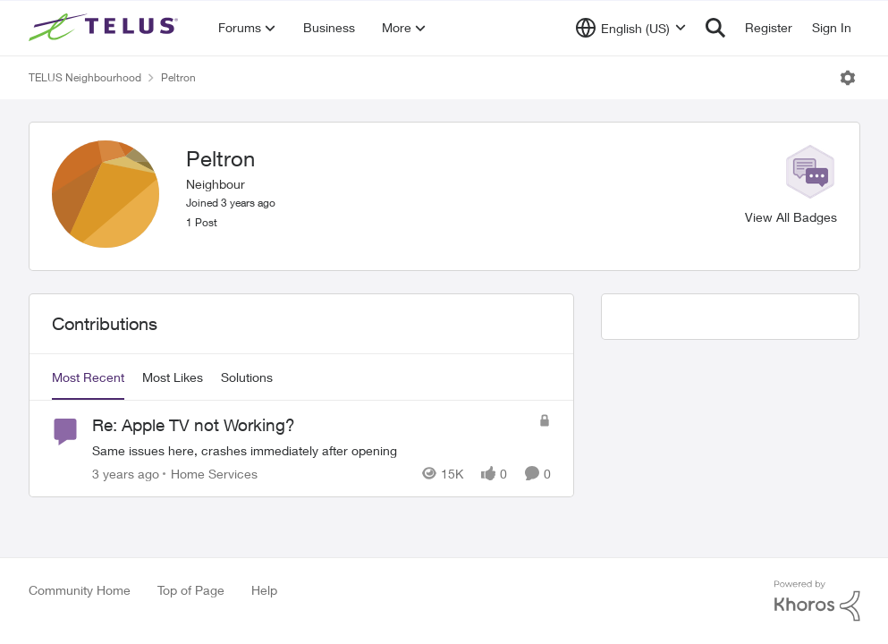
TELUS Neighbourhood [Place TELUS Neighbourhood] (85, 77)
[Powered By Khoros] (817, 601)
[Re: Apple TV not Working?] (310, 450)
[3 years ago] (125, 473)
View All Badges (791, 217)
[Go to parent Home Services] (210, 473)
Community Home (80, 589)
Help (264, 589)
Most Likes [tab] (172, 377)
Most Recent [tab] (88, 377)
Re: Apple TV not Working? (193, 425)
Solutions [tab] (247, 377)
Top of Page (190, 589)
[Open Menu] (847, 77)
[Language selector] (631, 28)
